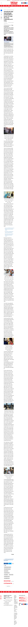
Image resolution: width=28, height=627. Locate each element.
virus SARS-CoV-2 (6, 578)
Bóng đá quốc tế (12, 5)
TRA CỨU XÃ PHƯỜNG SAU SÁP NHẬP (16, 0)
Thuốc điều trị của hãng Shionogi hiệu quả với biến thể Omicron (9, 232)
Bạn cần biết (24, 6)
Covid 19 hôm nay (6, 572)
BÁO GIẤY (9, 0)
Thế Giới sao (21, 6)
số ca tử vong (11, 574)
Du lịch (17, 5)
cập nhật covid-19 (6, 576)
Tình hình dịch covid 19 (7, 567)
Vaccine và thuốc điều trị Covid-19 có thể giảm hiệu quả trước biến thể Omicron (9, 229)
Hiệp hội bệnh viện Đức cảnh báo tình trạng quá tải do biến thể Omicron (9, 235)
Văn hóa (15, 5)
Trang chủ (2, 7)
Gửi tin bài (21, 0)
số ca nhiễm (6, 574)
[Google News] (11, 23)
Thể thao (6, 5)
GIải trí (19, 5)
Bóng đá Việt (9, 5)
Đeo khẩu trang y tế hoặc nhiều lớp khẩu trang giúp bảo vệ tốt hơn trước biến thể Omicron (9, 560)
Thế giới (9, 7)
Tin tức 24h (3, 6)
